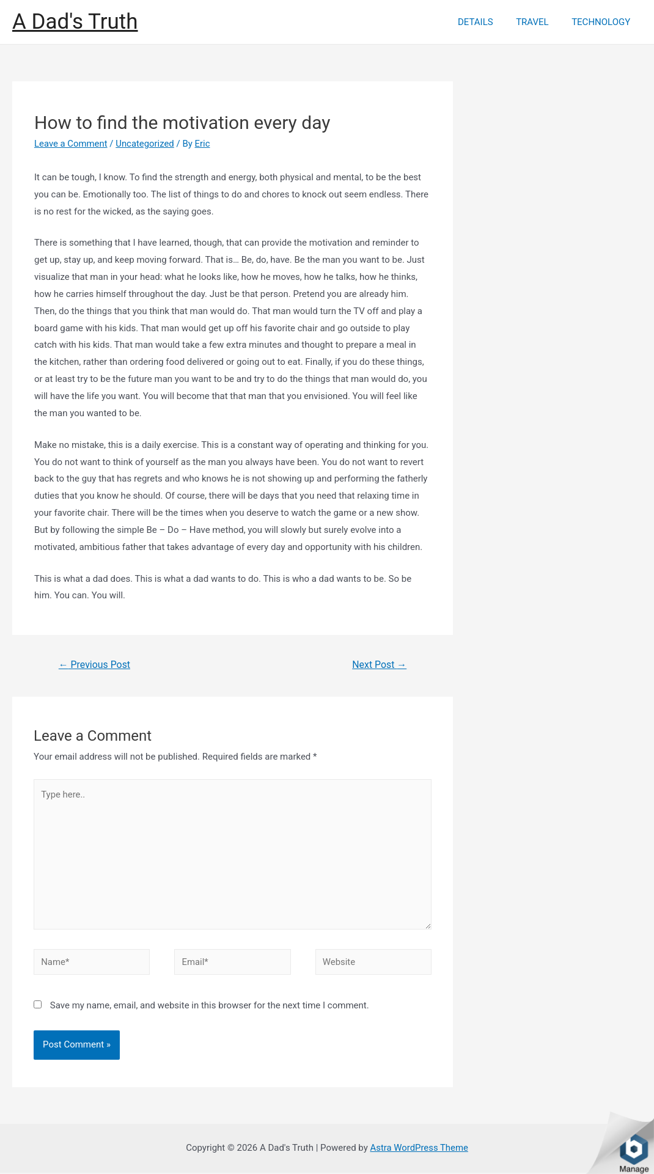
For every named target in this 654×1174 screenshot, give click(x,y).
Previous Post (95, 664)
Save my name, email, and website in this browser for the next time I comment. (209, 1006)
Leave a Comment (71, 143)
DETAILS (487, 22)
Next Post (379, 664)
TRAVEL (539, 22)
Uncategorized (145, 143)
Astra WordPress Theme (419, 1148)
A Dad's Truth (75, 21)
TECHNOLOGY (603, 22)
